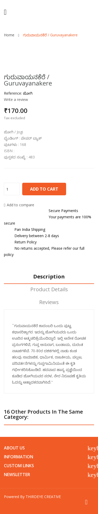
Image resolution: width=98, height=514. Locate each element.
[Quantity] (12, 189)
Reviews (49, 302)
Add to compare (19, 204)
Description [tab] (49, 276)
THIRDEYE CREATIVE (43, 496)
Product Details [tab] (49, 289)
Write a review (16, 99)
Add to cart (44, 189)
